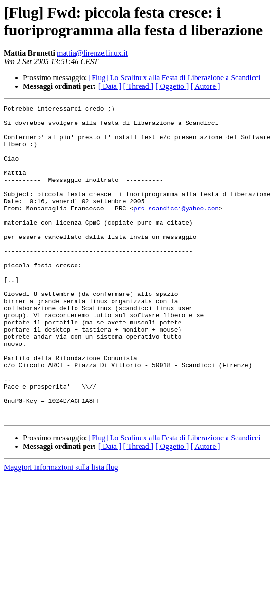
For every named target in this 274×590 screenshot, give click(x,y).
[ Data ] (110, 86)
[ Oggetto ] (172, 86)
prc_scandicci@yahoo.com (175, 229)
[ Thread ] (138, 86)
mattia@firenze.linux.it (92, 53)
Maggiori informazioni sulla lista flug (61, 530)
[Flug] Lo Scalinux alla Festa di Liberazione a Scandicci (175, 78)
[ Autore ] (205, 86)
